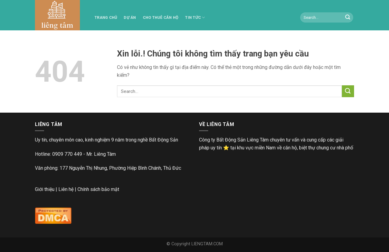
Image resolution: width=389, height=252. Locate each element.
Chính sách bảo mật (98, 189)
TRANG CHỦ (106, 17)
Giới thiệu (44, 189)
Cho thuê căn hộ (161, 17)
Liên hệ (66, 189)
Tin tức (195, 17)
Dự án (130, 17)
